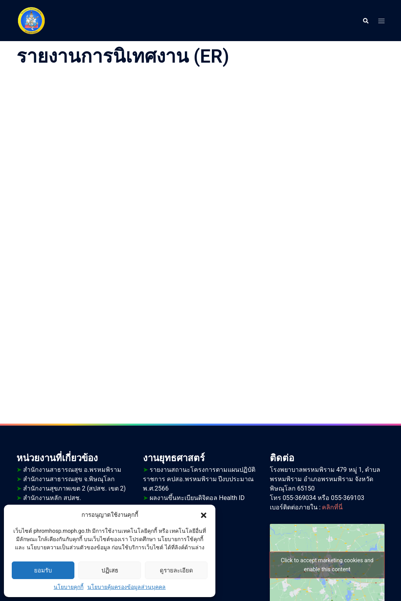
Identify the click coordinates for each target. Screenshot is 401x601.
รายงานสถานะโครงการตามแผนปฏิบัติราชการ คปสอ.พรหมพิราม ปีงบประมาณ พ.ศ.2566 (199, 479)
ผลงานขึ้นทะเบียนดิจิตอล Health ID (193, 498)
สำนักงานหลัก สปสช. (48, 498)
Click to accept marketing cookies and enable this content (327, 564)
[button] (204, 515)
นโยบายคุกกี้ (68, 587)
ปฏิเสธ (109, 570)
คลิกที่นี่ (332, 507)
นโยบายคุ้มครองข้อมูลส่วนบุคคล (126, 587)
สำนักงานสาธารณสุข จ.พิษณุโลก (65, 479)
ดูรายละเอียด (176, 570)
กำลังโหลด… (200, 236)
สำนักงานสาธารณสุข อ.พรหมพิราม (68, 469)
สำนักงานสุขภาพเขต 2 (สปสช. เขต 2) (71, 488)
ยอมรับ (43, 570)
